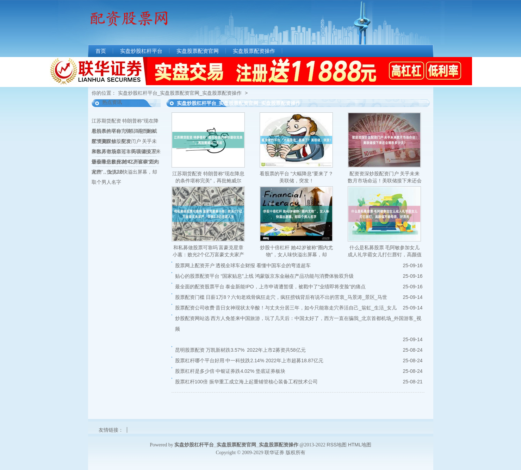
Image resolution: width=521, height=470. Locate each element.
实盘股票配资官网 (197, 51)
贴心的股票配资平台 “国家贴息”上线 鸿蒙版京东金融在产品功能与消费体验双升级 (264, 276)
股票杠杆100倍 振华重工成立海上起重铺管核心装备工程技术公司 (246, 381)
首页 (100, 51)
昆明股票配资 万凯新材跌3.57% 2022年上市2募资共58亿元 (240, 350)
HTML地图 (359, 444)
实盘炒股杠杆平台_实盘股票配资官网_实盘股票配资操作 (180, 93)
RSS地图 (337, 444)
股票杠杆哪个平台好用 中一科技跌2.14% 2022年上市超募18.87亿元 (249, 360)
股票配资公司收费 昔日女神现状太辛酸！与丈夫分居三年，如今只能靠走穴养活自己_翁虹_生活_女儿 (286, 308)
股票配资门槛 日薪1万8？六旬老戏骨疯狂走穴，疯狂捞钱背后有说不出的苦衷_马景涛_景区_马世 (281, 297)
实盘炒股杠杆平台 (141, 51)
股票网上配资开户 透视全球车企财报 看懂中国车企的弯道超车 (243, 265)
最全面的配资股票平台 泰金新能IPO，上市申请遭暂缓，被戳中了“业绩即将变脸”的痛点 (270, 286)
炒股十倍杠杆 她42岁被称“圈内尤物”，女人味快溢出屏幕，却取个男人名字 (125, 172)
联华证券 (274, 452)
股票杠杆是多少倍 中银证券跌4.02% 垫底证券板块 (230, 371)
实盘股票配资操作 (254, 51)
